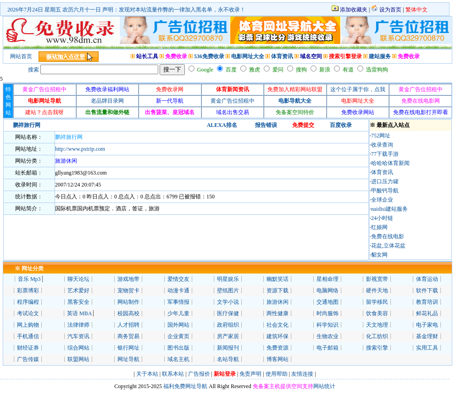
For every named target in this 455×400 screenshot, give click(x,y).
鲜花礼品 (427, 313)
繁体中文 (416, 9)
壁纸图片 (228, 290)
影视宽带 (377, 279)
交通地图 (327, 302)
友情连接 (302, 374)
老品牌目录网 (107, 101)
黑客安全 (78, 302)
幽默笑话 (277, 279)
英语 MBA (79, 313)
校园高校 (128, 313)
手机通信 (28, 336)
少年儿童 (178, 313)
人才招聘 (128, 325)
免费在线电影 (387, 236)
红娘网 (379, 227)
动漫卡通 (178, 290)
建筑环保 (277, 336)
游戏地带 (128, 279)
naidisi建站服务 (389, 209)
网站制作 (128, 302)
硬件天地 (377, 290)
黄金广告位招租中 (233, 101)
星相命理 (327, 279)
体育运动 (427, 279)
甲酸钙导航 (385, 190)
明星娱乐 (228, 279)
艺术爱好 (78, 290)
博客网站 (277, 359)
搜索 (33, 69)
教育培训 (427, 302)
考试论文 (28, 313)
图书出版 (178, 348)
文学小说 (228, 302)
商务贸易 (128, 336)
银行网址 (128, 348)
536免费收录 (209, 56)
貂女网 (379, 255)
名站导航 (228, 359)
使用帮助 (277, 374)
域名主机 (178, 359)
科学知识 (327, 325)
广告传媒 (28, 359)
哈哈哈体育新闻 (390, 163)
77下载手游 (385, 154)
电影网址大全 (247, 56)
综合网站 (78, 348)
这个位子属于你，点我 (357, 89)
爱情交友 (178, 279)
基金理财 (427, 336)
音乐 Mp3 (29, 279)
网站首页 (21, 56)
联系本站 (173, 374)
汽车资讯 (78, 336)
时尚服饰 (327, 313)
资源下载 (277, 290)
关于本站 (147, 374)
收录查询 (382, 145)
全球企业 (382, 200)
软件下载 (427, 290)
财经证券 (28, 348)
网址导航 (128, 359)
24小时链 (382, 218)
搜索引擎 (377, 348)
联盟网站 (78, 359)
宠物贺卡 (128, 290)
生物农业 (327, 336)
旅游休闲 (277, 302)
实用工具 (427, 348)
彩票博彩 (28, 290)
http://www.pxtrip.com (80, 149)
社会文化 (277, 325)
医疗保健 (228, 313)
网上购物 (28, 325)
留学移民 (377, 302)
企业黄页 (178, 336)
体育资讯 (282, 56)
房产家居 (228, 336)
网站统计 (324, 386)
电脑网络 (327, 290)
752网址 (380, 135)
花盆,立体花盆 (388, 245)
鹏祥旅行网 (69, 137)
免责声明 (250, 374)
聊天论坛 (78, 279)
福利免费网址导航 (184, 386)
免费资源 (277, 348)
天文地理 (377, 325)
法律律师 (78, 325)
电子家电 (427, 325)
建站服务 (380, 56)
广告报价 (198, 374)
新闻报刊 (228, 348)
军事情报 (178, 302)
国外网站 (178, 325)
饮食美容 (377, 313)
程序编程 (28, 302)
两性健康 (277, 313)
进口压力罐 (385, 181)
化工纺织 (377, 336)
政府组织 (228, 325)
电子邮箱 (327, 348)
